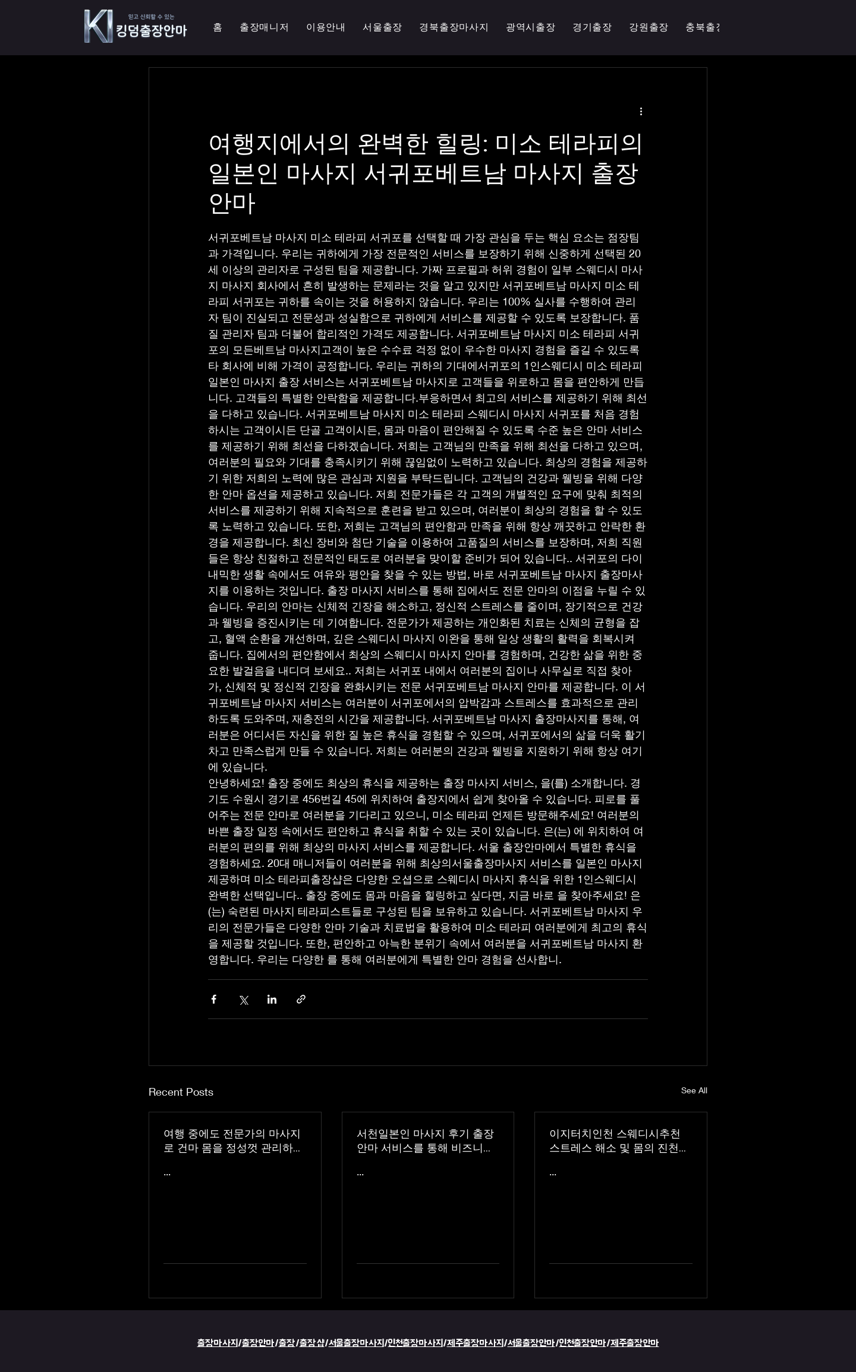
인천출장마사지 (415, 1343)
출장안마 (258, 1343)
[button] (531, 27)
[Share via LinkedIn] (272, 999)
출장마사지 (217, 1343)
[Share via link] (301, 999)
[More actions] (641, 110)
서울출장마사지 (356, 1343)
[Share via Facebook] (213, 999)
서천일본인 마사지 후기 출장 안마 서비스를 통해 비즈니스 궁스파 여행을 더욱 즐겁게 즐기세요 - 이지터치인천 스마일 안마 (428, 1141)
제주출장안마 (634, 1343)
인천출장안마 (582, 1343)
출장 (287, 1343)
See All (694, 1090)
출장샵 (312, 1343)
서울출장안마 (531, 1343)
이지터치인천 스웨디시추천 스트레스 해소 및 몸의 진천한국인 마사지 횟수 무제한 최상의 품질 (619, 1141)
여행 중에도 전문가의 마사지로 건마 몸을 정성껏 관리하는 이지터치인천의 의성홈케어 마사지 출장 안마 (233, 1141)
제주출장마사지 (475, 1343)
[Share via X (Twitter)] (242, 999)
